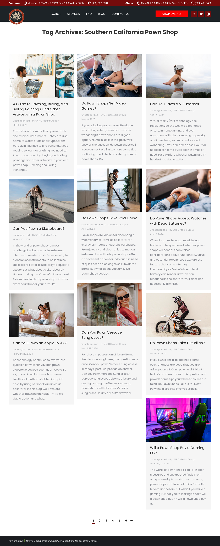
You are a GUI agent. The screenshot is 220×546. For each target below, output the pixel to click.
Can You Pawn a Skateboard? (39, 228)
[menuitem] (56, 14)
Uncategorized (21, 120)
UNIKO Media (32, 541)
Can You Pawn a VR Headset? (175, 104)
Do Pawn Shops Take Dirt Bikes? (177, 342)
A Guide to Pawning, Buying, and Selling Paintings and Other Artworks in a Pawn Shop (40, 109)
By (44, 120)
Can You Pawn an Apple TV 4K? (40, 343)
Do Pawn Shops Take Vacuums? (109, 218)
